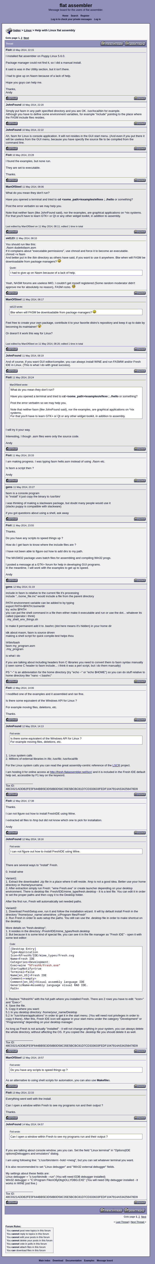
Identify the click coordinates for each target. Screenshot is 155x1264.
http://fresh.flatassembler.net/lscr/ (71, 772)
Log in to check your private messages (71, 19)
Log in (97, 19)
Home (65, 16)
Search (74, 16)
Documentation (74, 1260)
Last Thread (122, 1222)
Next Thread (138, 1222)
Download (58, 1260)
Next (26, 38)
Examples (89, 1260)
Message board (105, 1260)
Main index (44, 1260)
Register (85, 16)
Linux (28, 30)
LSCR (116, 765)
